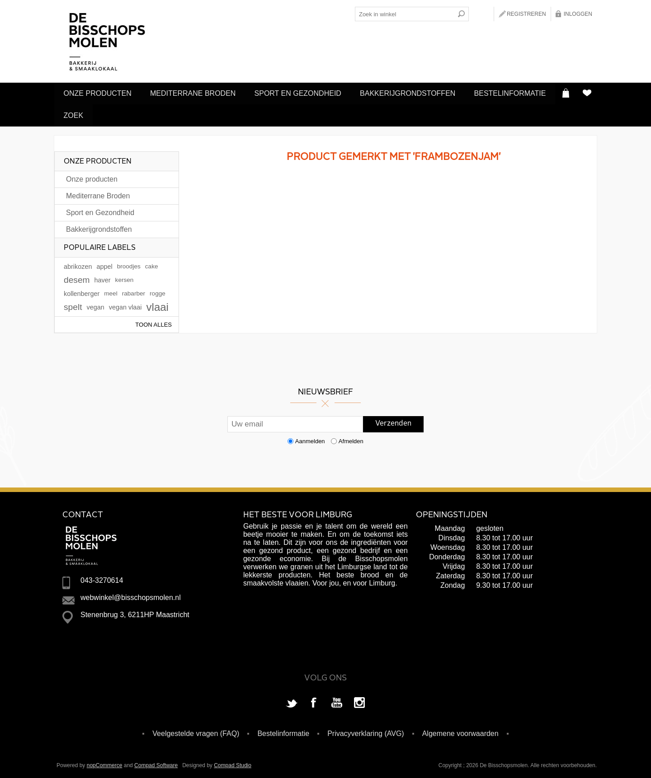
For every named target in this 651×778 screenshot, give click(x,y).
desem (77, 276)
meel (110, 290)
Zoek (169, 113)
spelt (73, 304)
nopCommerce (105, 762)
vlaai (157, 304)
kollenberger (81, 290)
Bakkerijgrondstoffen (418, 93)
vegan (95, 304)
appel (104, 263)
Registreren (526, 14)
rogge (157, 290)
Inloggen (578, 14)
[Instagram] (359, 700)
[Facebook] (314, 700)
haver (102, 277)
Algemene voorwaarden (460, 730)
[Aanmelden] (295, 421)
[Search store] (404, 14)
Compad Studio (232, 762)
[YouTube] (337, 700)
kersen (124, 276)
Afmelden (351, 438)
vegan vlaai (125, 304)
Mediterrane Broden (197, 93)
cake (151, 263)
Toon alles (153, 321)
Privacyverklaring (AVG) (365, 730)
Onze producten (99, 93)
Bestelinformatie (101, 113)
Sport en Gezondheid (305, 93)
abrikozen (78, 263)
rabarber (133, 290)
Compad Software (156, 762)
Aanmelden (310, 438)
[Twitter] (291, 700)
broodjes (129, 263)
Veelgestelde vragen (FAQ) (195, 730)
